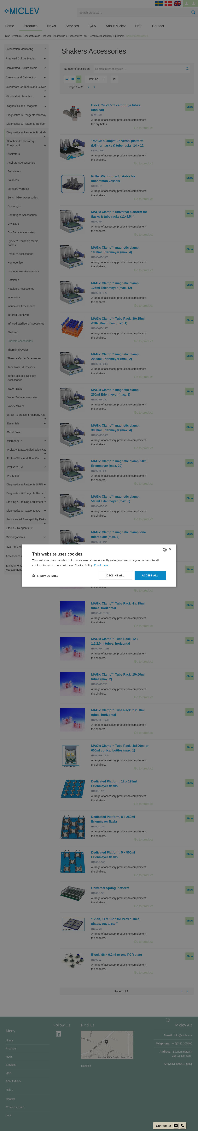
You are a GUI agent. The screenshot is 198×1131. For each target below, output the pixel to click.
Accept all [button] (150, 575)
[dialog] (99, 565)
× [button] (170, 549)
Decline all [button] (115, 575)
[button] (45, 575)
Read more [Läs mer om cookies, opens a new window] (101, 565)
